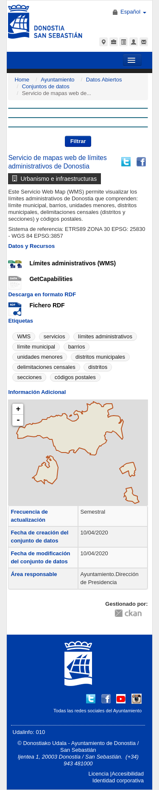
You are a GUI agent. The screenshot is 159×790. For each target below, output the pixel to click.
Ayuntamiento (57, 79)
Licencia (98, 773)
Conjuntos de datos (46, 86)
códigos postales (75, 377)
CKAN (128, 612)
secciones (29, 377)
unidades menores (39, 357)
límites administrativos (105, 336)
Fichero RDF (46, 305)
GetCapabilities (51, 279)
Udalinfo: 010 (29, 732)
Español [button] (133, 11)
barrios (76, 346)
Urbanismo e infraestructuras (54, 178)
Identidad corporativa (118, 780)
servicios (54, 336)
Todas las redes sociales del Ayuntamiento (97, 710)
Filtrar (78, 141)
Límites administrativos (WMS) (72, 263)
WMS (24, 336)
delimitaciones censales (46, 367)
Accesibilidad (128, 773)
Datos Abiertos (104, 79)
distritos (97, 367)
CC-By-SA (71, 610)
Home (21, 79)
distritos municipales (100, 357)
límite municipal (36, 346)
